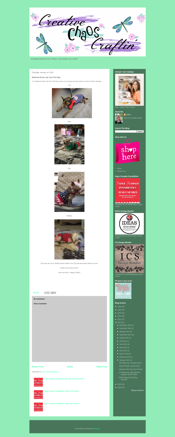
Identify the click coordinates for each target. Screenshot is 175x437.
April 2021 (123, 351)
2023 (120, 316)
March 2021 (123, 354)
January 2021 (124, 360)
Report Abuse (137, 390)
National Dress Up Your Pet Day (130, 369)
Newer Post (38, 366)
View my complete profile (133, 118)
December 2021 (125, 325)
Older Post (101, 366)
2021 (120, 322)
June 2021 (123, 344)
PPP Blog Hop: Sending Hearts (130, 363)
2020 (120, 384)
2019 (120, 387)
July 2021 (123, 341)
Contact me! (121, 171)
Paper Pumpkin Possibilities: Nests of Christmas (61, 391)
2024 (120, 313)
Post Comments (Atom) (50, 372)
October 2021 (124, 332)
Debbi (128, 115)
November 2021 (125, 328)
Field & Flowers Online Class (129, 366)
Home (70, 366)
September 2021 (125, 335)
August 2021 (124, 338)
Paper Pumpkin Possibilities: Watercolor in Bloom (62, 403)
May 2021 (123, 347)
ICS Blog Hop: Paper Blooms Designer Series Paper (129, 373)
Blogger (97, 428)
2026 (120, 306)
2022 (120, 319)
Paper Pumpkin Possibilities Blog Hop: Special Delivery (64, 379)
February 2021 (124, 357)
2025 (120, 310)
